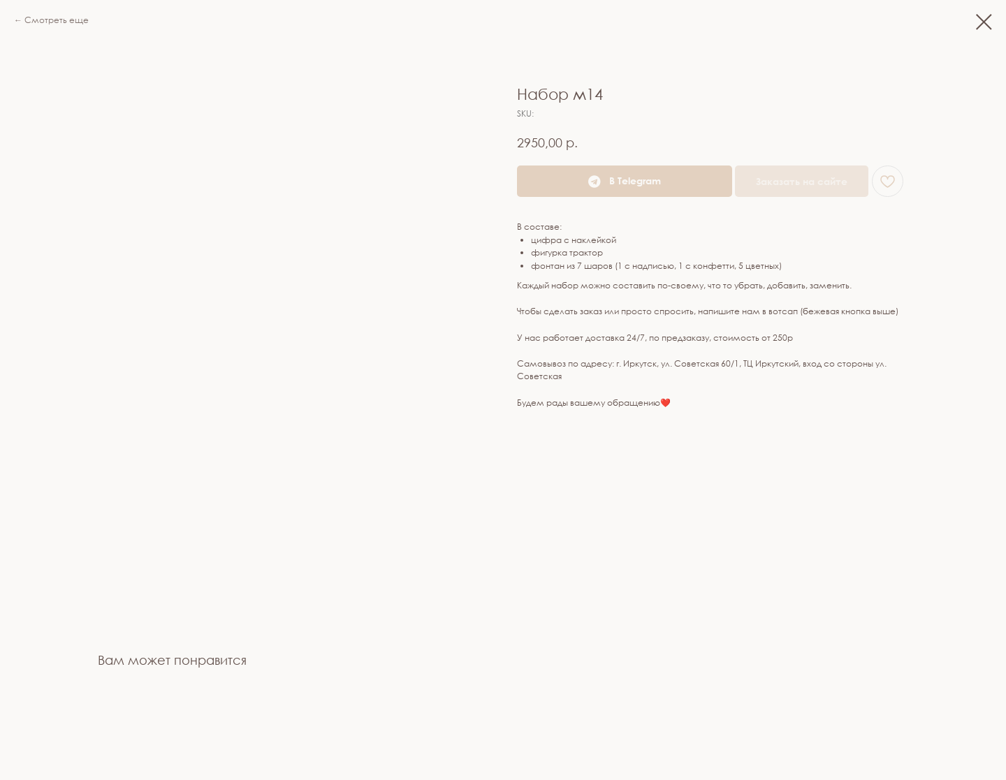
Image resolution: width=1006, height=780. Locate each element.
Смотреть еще (56, 20)
